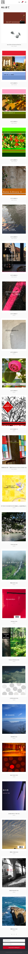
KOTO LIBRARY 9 (14, 390)
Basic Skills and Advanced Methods (14, 44)
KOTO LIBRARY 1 (14, 83)
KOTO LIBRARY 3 (14, 159)
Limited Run (20, 952)
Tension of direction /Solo (14, 659)
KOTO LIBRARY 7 (14, 313)
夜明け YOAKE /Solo (14, 852)
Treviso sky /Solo (14, 544)
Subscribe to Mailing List (14, 947)
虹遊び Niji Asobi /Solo (14, 890)
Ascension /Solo (14, 621)
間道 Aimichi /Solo (14, 582)
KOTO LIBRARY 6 (14, 275)
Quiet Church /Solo (14, 775)
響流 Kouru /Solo (14, 929)
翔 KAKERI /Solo (14, 736)
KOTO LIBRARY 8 (14, 352)
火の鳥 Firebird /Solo (14, 698)
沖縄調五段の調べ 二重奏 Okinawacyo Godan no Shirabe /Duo (14, 467)
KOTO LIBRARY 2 (14, 121)
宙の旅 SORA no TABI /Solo (14, 813)
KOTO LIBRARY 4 (14, 198)
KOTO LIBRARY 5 (14, 236)
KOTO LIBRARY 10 (14, 429)
